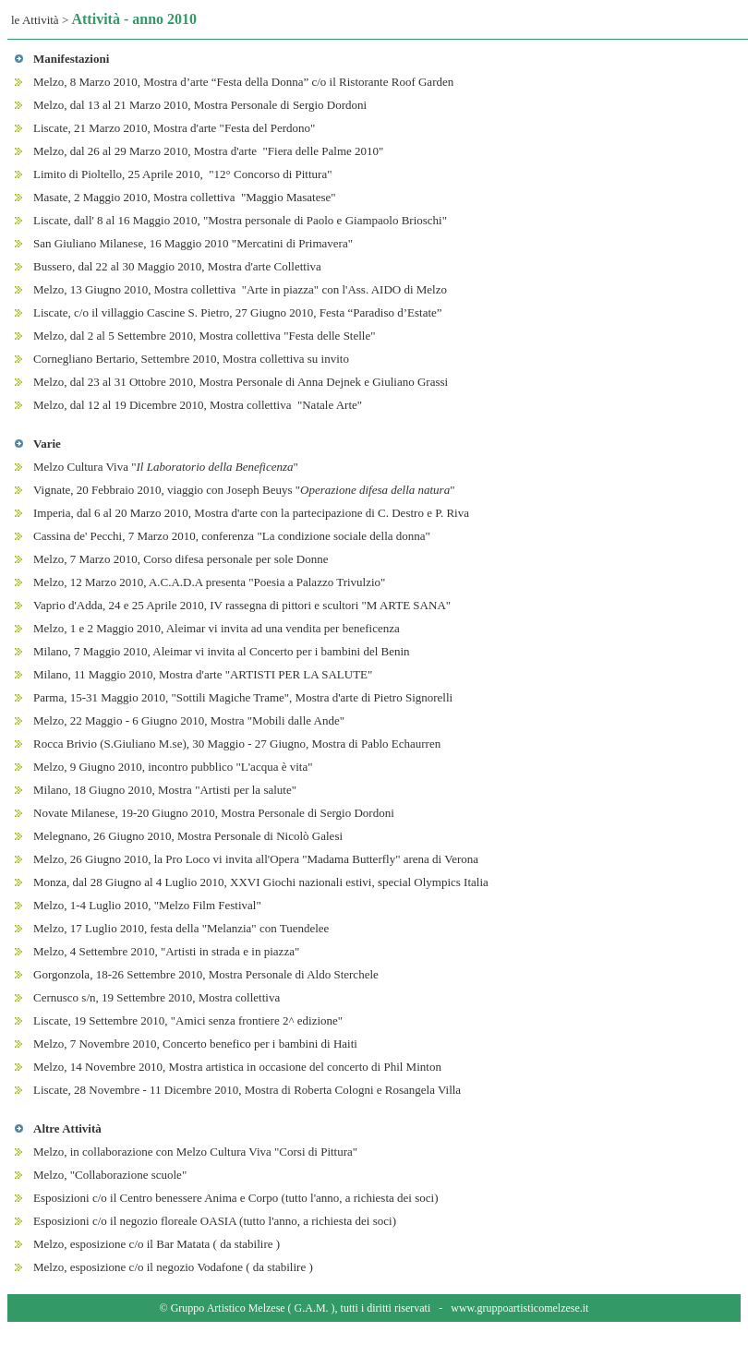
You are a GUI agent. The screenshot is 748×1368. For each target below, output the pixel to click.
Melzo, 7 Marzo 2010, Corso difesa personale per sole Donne (181, 559)
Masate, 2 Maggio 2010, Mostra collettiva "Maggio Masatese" (184, 197)
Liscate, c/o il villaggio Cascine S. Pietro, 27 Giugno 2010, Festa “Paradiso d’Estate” (237, 312)
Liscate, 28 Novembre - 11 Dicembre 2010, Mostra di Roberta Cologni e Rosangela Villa (247, 1090)
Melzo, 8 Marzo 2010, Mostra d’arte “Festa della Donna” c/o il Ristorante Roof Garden (243, 82)
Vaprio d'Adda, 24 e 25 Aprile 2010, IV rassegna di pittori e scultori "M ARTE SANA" (242, 605)
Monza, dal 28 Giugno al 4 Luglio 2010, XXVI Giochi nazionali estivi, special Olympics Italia (261, 882)
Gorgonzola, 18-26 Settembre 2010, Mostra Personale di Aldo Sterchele (206, 974)
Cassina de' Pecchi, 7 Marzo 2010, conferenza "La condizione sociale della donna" (231, 536)
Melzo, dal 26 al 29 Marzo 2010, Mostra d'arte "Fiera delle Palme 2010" (208, 151)
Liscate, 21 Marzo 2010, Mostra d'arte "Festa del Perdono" (174, 128)
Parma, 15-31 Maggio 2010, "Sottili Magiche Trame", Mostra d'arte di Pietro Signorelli (242, 697)
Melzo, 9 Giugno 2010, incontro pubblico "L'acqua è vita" (173, 767)
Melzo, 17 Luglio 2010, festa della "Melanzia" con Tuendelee (181, 928)
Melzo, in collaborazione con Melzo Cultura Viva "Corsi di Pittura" (195, 1151)
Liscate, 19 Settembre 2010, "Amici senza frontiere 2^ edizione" (188, 1020)
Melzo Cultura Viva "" (165, 467)
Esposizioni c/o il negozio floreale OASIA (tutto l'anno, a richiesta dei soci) (214, 1221)
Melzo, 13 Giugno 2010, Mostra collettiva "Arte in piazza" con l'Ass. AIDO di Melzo (240, 289)
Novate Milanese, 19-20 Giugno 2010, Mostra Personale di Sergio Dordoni (213, 813)
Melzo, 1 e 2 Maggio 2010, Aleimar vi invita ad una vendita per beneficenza (216, 628)
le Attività (35, 20)
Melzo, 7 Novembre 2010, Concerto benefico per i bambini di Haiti (195, 1043)
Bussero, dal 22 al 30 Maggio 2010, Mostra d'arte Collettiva (177, 266)
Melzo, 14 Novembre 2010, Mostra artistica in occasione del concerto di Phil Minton (237, 1067)
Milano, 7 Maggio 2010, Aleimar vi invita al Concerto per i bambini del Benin (221, 651)
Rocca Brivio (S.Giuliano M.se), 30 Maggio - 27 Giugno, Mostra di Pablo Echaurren (236, 743)
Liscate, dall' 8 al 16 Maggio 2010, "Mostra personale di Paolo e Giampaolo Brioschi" (240, 220)
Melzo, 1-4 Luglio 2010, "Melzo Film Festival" (147, 905)
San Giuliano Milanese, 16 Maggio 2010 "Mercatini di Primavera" (193, 243)
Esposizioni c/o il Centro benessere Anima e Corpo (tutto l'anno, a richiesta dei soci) (235, 1198)
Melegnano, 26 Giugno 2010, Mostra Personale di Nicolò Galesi (188, 836)
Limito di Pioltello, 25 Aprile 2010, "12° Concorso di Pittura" (182, 174)
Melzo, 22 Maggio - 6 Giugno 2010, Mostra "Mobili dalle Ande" (188, 720)
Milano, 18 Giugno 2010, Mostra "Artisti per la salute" (164, 790)
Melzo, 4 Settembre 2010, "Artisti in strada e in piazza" (166, 951)
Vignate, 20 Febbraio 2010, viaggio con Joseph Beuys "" (244, 490)
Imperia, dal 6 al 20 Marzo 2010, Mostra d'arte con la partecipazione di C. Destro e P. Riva (251, 513)
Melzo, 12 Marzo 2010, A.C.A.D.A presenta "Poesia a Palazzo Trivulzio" (209, 582)
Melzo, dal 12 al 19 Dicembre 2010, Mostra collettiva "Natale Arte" (197, 405)
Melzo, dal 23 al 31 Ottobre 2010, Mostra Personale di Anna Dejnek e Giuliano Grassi (240, 382)
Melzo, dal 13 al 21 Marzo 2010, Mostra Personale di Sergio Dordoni (200, 105)
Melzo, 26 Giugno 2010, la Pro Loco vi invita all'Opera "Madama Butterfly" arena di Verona (255, 859)
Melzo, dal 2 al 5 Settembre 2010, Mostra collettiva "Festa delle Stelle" (204, 335)
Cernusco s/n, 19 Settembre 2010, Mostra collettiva (156, 997)
